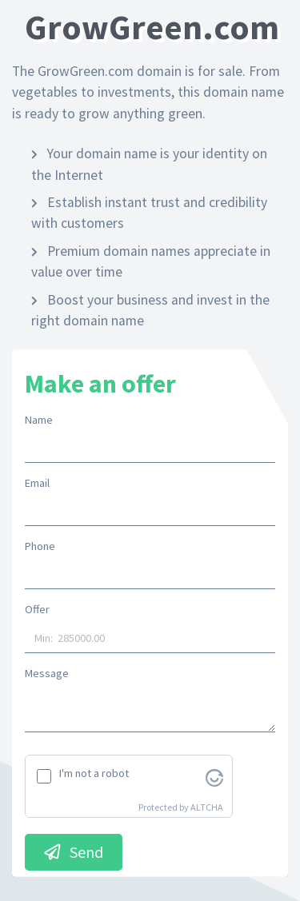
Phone (40, 546)
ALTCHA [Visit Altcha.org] (206, 807)
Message (47, 673)
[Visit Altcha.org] (214, 776)
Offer (37, 609)
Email (37, 483)
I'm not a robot (94, 773)
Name (39, 420)
